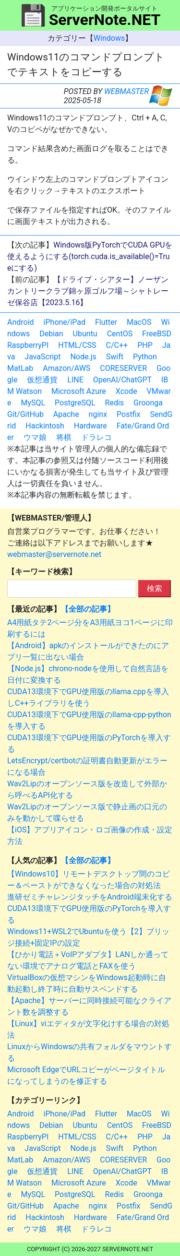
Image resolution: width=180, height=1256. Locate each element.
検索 (154, 588)
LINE (75, 379)
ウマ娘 (35, 437)
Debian (51, 333)
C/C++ (117, 345)
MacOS (139, 322)
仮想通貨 (42, 379)
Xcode (126, 391)
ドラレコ (96, 437)
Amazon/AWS (66, 368)
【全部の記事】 (88, 609)
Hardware (90, 425)
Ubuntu (85, 333)
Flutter (106, 322)
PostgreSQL (75, 402)
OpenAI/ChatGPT (122, 379)
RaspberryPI (27, 345)
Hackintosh (44, 425)
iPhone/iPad (64, 322)
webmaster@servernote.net (54, 554)
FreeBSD (156, 333)
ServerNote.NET (105, 20)
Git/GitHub (25, 414)
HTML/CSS (77, 345)
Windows (109, 38)
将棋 (64, 437)
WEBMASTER (126, 91)
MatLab (20, 368)
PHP (145, 345)
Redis (114, 402)
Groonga (148, 402)
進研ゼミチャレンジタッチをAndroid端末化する (89, 896)
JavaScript (42, 356)
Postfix (128, 414)
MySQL (33, 402)
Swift (114, 356)
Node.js (83, 356)
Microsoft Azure (78, 391)
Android (20, 322)
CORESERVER (123, 368)
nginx (98, 414)
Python (145, 356)
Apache (66, 414)
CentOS (119, 333)
